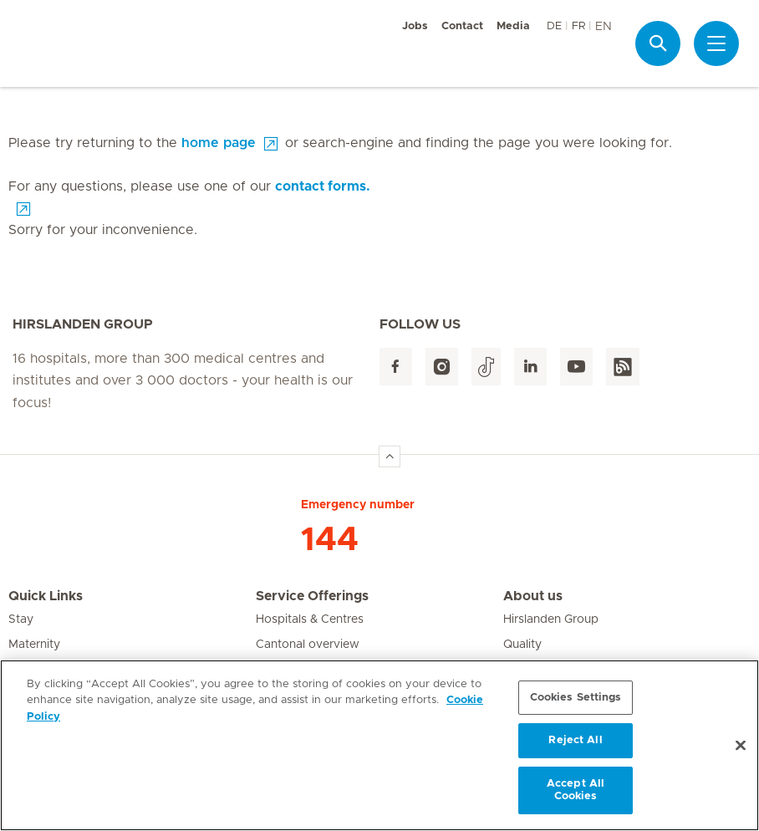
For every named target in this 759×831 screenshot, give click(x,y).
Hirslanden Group (551, 619)
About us (533, 596)
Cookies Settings (576, 697)
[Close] (740, 745)
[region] (379, 745)
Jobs (415, 26)
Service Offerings (312, 596)
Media (513, 26)
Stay (20, 619)
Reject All (575, 740)
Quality (522, 644)
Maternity (34, 644)
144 (330, 540)
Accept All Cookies (575, 790)
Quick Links (45, 596)
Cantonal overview (307, 644)
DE (554, 26)
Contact (462, 26)
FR (578, 26)
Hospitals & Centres (310, 619)
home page (218, 143)
